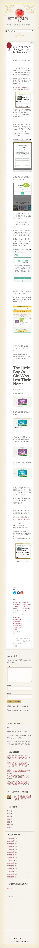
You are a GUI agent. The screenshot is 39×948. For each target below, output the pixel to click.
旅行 (8, 816)
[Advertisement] (19, 914)
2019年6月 (11, 841)
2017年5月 (11, 874)
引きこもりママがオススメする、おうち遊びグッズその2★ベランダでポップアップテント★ (18, 757)
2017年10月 (11, 860)
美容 (8, 822)
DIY (8, 811)
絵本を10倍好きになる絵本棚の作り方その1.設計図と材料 (26, 606)
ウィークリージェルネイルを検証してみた (27, 641)
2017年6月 (11, 871)
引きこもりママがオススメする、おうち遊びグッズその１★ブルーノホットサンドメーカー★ (18, 764)
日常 (8, 819)
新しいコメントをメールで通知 (18, 706)
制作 (8, 814)
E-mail (9, 693)
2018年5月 (11, 852)
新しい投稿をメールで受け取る (18, 710)
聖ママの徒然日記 (19, 20)
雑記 (16, 646)
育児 (8, 825)
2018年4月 (11, 855)
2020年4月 (11, 838)
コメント (10, 666)
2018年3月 (11, 857)
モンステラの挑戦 (19, 639)
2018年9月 (11, 844)
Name (9, 685)
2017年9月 (11, 863)
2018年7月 (11, 846)
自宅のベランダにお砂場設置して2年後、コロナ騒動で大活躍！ (18, 771)
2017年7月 (11, 869)
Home (15, 938)
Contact (10, 888)
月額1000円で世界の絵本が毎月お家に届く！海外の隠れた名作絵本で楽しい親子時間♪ (17, 623)
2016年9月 (11, 877)
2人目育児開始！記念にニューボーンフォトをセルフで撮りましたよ (18, 776)
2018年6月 (11, 849)
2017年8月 (11, 866)
